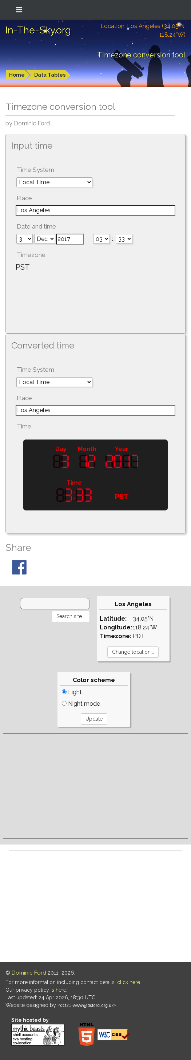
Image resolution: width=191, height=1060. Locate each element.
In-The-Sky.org (38, 30)
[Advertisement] (95, 786)
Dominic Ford (29, 973)
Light (72, 692)
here (61, 990)
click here (128, 982)
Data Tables (49, 75)
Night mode (81, 703)
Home (17, 75)
